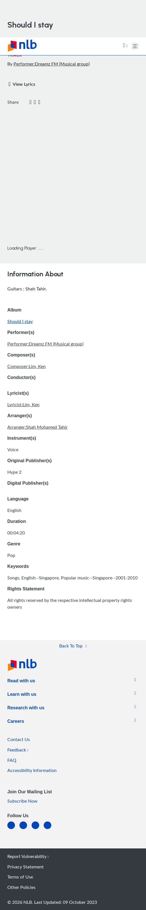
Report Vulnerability (28, 856)
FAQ (11, 760)
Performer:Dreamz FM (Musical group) (52, 64)
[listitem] (21, 682)
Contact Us (18, 739)
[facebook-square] (25, 828)
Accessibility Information (32, 770)
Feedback (17, 750)
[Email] (31, 102)
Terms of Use (20, 877)
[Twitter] (26, 102)
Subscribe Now (22, 801)
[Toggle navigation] (135, 46)
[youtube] (50, 828)
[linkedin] (13, 828)
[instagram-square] (38, 828)
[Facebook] (22, 102)
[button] (125, 45)
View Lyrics (21, 84)
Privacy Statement (25, 867)
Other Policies (21, 887)
